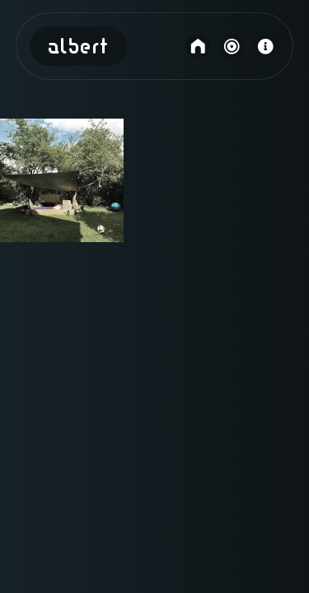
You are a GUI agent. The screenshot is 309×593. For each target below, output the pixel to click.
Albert (78, 47)
